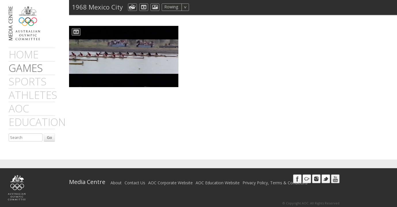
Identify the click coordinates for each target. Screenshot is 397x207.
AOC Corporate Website (170, 182)
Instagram (316, 179)
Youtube (335, 179)
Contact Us (135, 182)
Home (24, 54)
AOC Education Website (218, 182)
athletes (33, 95)
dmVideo (143, 7)
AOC (19, 108)
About (116, 182)
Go (49, 137)
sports (28, 81)
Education (37, 122)
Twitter (326, 179)
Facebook (297, 179)
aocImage (154, 7)
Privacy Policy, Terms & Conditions (275, 182)
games (26, 68)
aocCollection (132, 7)
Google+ (307, 179)
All (196, 7)
